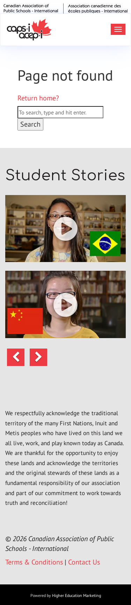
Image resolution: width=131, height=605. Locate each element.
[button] (65, 228)
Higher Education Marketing (76, 595)
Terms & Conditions (34, 562)
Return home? (38, 98)
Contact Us (84, 562)
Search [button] (30, 124)
